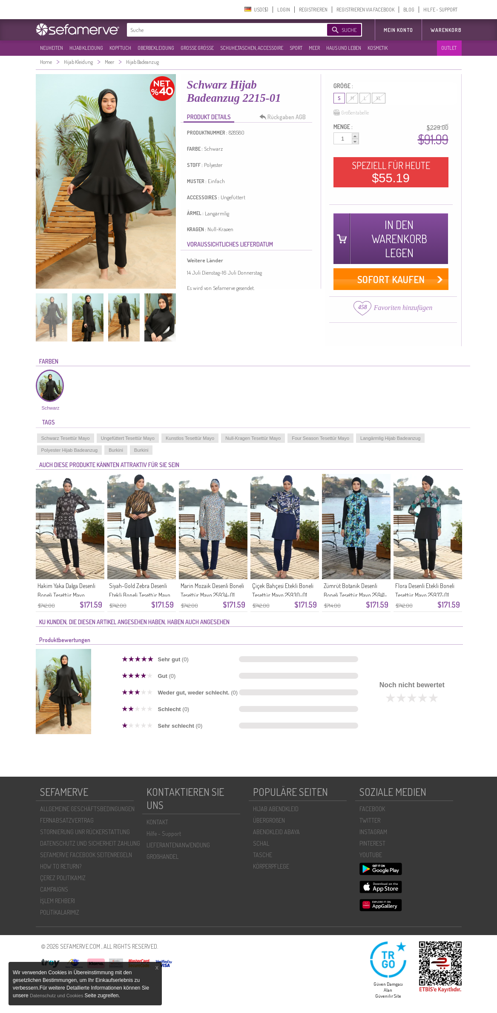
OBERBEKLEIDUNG (156, 48)
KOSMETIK (378, 48)
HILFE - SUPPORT (440, 9)
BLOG (408, 9)
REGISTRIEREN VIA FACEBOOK (365, 9)
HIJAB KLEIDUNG (86, 48)
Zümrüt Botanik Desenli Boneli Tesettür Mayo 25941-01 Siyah (355, 595)
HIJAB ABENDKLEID (276, 808)
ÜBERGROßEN (269, 820)
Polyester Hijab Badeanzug (69, 450)
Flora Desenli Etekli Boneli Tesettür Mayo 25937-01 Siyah (424, 595)
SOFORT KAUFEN (391, 279)
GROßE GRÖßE (197, 48)
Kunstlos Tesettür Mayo (190, 438)
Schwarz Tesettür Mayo (65, 438)
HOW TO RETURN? (60, 866)
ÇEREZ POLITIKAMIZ (63, 877)
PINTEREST (372, 843)
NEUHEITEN (51, 48)
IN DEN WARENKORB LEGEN (399, 239)
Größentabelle (351, 113)
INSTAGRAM (373, 831)
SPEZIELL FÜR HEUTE (391, 172)
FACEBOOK (372, 808)
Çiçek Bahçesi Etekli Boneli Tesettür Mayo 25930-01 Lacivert (282, 595)
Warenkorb (446, 30)
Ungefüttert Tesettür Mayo (128, 438)
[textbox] (220, 30)
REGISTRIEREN (313, 9)
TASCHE (262, 854)
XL (378, 98)
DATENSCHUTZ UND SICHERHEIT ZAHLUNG (90, 843)
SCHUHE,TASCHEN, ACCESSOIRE (251, 48)
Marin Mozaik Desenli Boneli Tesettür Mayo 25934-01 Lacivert (212, 595)
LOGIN (283, 9)
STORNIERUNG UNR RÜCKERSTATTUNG (85, 831)
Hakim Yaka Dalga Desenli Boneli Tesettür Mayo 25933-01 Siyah (66, 595)
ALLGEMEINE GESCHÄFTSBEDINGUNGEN (87, 808)
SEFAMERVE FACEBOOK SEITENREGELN (86, 854)
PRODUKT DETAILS (209, 117)
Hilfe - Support (164, 833)
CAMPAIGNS (54, 889)
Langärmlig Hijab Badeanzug (390, 438)
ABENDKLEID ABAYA (276, 831)
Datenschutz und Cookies (57, 995)
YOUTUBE (370, 854)
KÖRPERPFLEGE (271, 866)
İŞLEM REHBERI (57, 900)
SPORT (296, 48)
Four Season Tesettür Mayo (320, 438)
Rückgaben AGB (285, 117)
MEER (314, 48)
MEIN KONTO (398, 30)
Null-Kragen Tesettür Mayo (253, 438)
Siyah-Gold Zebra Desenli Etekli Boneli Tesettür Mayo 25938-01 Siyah (139, 595)
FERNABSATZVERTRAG (67, 820)
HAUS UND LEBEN (343, 48)
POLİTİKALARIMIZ (59, 912)
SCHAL (261, 843)
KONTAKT (157, 822)
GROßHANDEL (162, 856)
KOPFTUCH (120, 48)
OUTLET (449, 48)
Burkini (116, 450)
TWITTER (369, 820)
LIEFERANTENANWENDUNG (178, 845)
